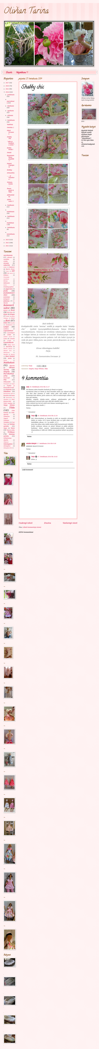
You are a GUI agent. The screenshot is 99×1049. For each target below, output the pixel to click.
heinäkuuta (11, 120)
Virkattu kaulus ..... (10, 183)
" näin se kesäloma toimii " (10, 143)
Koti (8, 320)
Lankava (6, 329)
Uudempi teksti (25, 523)
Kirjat (5, 314)
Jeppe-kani (9, 289)
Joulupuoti (6, 299)
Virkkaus (11, 432)
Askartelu (7, 265)
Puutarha (8, 389)
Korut (13, 318)
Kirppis (12, 314)
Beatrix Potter (10, 269)
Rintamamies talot (8, 393)
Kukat (5, 323)
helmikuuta (11, 227)
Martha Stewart (8, 348)
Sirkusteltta (10, 173)
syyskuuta (10, 110)
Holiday (9, 170)
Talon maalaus (8, 403)
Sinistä (9, 152)
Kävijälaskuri (9, 325)
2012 (7, 242)
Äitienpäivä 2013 (8, 448)
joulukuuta (10, 94)
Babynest (12, 267)
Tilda (46, 369)
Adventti (9, 257)
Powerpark (6, 383)
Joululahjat (7, 297)
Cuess (7, 271)
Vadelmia (10, 124)
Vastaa (28, 408)
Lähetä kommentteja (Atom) (32, 527)
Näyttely (12, 365)
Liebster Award (8, 336)
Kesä (13, 310)
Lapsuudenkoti (8, 330)
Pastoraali (7, 378)
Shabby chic (9, 137)
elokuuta (10, 115)
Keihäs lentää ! (10, 148)
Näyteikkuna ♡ (22, 72)
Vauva (13, 428)
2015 (7, 89)
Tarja (33, 415)
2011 (7, 246)
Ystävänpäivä (8, 444)
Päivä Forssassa (10, 132)
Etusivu (9, 72)
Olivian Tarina (26, 11)
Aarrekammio (8, 255)
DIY (13, 271)
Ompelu (31, 369)
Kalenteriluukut (9, 306)
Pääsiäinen (7, 391)
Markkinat (9, 346)
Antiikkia (6, 259)
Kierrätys (10, 312)
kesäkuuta (10, 205)
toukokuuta (10, 211)
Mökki (10, 358)
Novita (5, 360)
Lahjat (6, 327)
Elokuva (6, 275)
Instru (5, 285)
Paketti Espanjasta (10, 165)
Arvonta (6, 263)
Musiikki (6, 354)
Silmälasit (6, 399)
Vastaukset (31, 412)
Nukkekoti (9, 362)
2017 (7, 83)
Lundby (9, 340)
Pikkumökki (7, 382)
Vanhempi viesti (70, 523)
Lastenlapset (11, 333)
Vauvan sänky (11, 430)
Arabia (6, 261)
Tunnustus (7, 416)
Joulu (6, 291)
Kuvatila (12, 323)
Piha (5, 380)
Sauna (13, 395)
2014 (7, 92)
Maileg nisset (11, 344)
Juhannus (6, 301)
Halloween (7, 283)
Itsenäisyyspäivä (8, 287)
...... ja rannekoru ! (10, 177)
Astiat (5, 267)
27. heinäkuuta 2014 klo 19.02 (47, 456)
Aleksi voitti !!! (10, 200)
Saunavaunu (9, 397)
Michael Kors (8, 350)
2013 (7, 239)
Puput (13, 383)
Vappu (5, 428)
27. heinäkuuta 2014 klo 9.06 (46, 443)
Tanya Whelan (39, 369)
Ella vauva (10, 273)
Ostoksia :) (10, 127)
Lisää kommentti (27, 470)
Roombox (6, 395)
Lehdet (9, 334)
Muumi (13, 354)
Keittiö (6, 310)
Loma (5, 338)
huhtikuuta (10, 216)
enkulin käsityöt (31, 443)
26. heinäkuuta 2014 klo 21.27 (40, 387)
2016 (7, 86)
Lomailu (12, 338)
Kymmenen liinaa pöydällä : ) (10, 158)
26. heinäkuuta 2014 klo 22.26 (47, 415)
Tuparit (6, 418)
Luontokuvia (9, 342)
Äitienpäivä (7, 446)
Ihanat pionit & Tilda (10, 190)
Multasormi (6, 352)
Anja (27, 387)
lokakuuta (10, 106)
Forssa (5, 281)
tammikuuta (11, 234)
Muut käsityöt (10, 356)
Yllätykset (6, 442)
